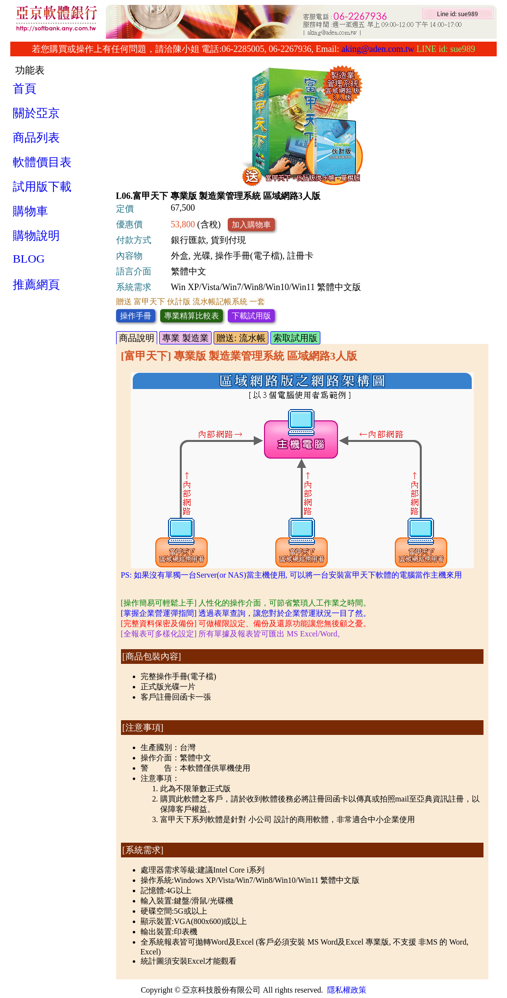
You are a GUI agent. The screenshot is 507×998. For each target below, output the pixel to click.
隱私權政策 (346, 990)
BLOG (29, 258)
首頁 (24, 88)
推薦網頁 (36, 284)
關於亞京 (36, 113)
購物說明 (36, 235)
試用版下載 (42, 186)
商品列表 (36, 137)
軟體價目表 (42, 162)
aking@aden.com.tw (377, 49)
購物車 (30, 211)
